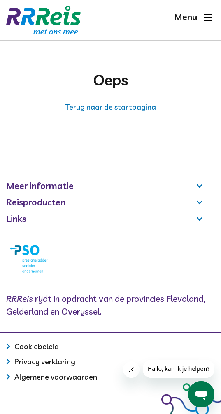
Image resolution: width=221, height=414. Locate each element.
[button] (193, 17)
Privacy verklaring (44, 361)
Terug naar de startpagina (110, 107)
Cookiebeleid (36, 346)
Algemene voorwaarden (55, 377)
